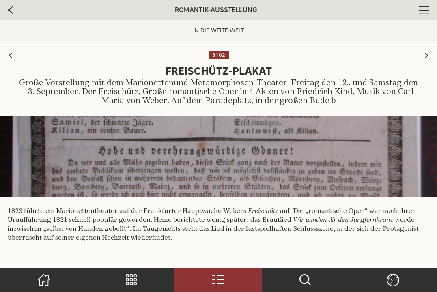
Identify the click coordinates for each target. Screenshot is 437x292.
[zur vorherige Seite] (10, 10)
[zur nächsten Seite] (426, 55)
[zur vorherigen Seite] (10, 55)
